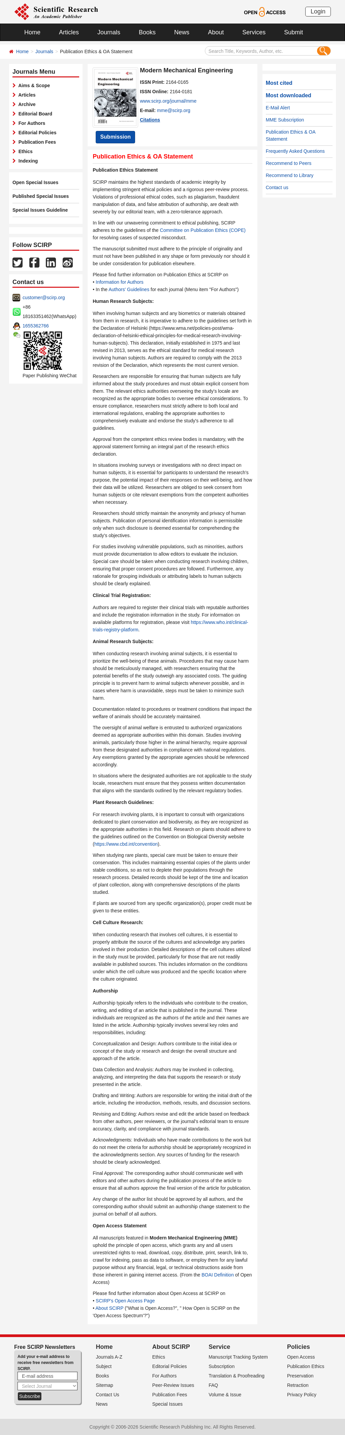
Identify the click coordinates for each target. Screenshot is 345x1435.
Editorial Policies (36, 132)
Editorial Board (34, 113)
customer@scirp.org (44, 297)
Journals (108, 32)
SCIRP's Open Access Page (125, 1300)
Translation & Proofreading (236, 1375)
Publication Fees (36, 142)
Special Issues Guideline (40, 210)
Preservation (300, 1375)
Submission (115, 137)
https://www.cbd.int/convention (126, 844)
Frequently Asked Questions (295, 151)
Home (32, 32)
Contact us (277, 187)
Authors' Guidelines (128, 289)
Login (318, 11)
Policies (298, 1346)
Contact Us (107, 1394)
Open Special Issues (35, 182)
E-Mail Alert (278, 107)
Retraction (298, 1385)
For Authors (30, 123)
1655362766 (36, 325)
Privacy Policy (301, 1394)
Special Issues (167, 1404)
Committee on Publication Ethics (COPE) (203, 230)
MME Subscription (285, 120)
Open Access (301, 1357)
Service (219, 1346)
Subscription (221, 1366)
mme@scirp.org (173, 110)
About (216, 32)
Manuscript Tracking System (238, 1357)
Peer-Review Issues (173, 1385)
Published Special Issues (40, 196)
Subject (104, 1366)
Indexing (27, 161)
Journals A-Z (109, 1357)
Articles (69, 32)
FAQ (213, 1385)
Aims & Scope (33, 85)
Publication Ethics (305, 1366)
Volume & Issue (225, 1394)
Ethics (24, 151)
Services (253, 32)
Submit (293, 32)
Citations (150, 120)
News (181, 32)
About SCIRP (109, 1308)
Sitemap (104, 1385)
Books (147, 32)
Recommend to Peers (288, 163)
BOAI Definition (217, 1275)
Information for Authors (120, 282)
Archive (26, 104)
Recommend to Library (290, 175)
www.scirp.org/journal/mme (168, 101)
